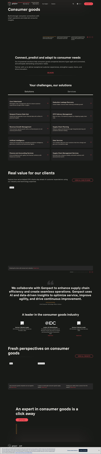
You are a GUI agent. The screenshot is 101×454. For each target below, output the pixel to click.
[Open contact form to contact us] (22, 419)
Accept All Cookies (83, 450)
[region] (50, 450)
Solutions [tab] (29, 91)
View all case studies (82, 180)
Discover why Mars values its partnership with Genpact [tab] (48, 38)
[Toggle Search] (73, 4)
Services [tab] (72, 91)
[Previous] (90, 37)
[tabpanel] (50, 117)
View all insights (84, 356)
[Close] (99, 450)
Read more (50, 335)
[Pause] (87, 37)
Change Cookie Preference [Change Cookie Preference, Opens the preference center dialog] (72, 450)
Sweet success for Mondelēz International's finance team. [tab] (62, 38)
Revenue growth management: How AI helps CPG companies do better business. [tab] (78, 38)
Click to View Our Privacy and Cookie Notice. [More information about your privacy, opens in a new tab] (23, 452)
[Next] (92, 37)
